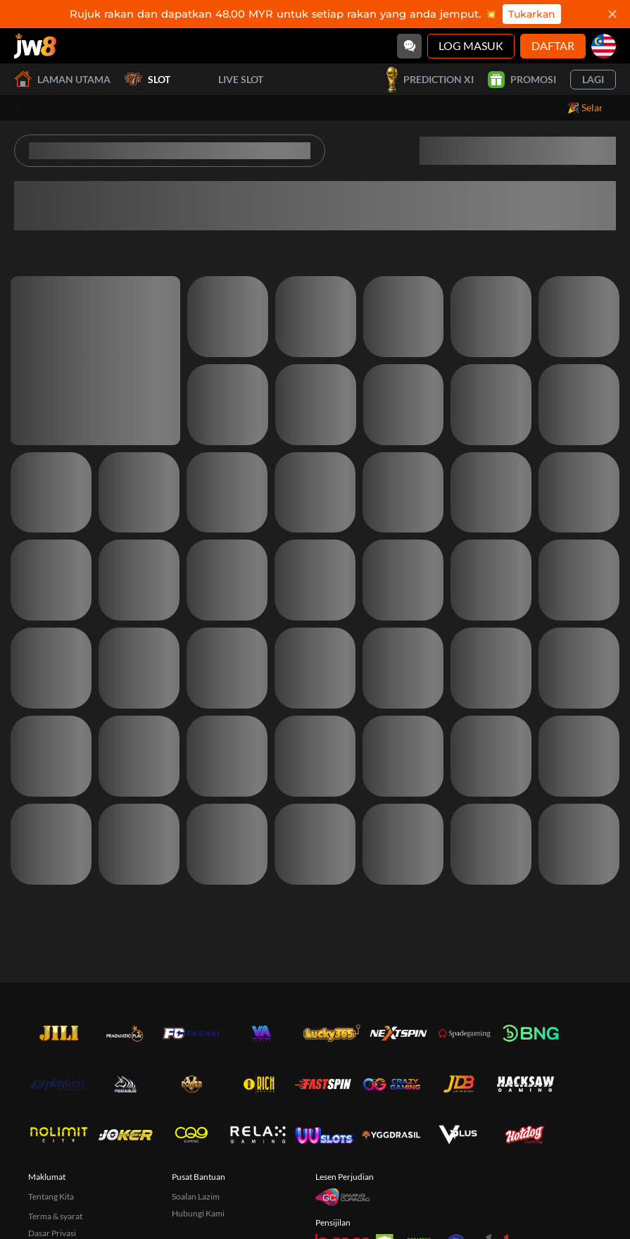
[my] (603, 46)
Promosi (522, 79)
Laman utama (62, 79)
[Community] (409, 46)
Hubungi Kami (198, 1213)
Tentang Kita (51, 1196)
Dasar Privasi (52, 1233)
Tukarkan (531, 14)
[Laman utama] (35, 45)
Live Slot (223, 80)
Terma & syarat (55, 1216)
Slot (147, 79)
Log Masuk (471, 45)
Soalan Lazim (196, 1196)
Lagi (593, 79)
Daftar (552, 45)
